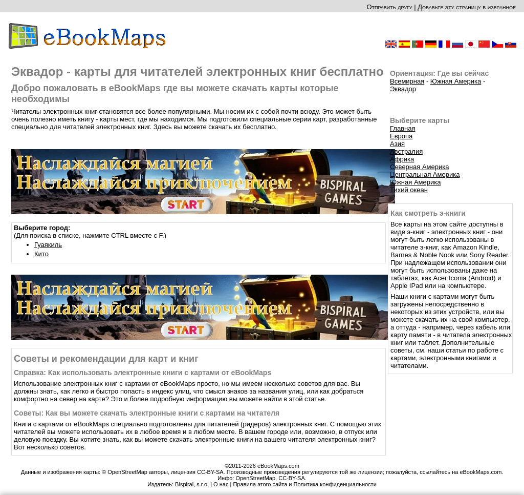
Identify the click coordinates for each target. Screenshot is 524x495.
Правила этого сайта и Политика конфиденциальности (304, 484)
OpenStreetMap (255, 478)
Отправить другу (389, 7)
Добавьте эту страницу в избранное (467, 7)
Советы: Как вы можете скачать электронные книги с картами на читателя (146, 413)
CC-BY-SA (291, 478)
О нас (220, 484)
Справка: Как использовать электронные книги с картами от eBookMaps (142, 372)
